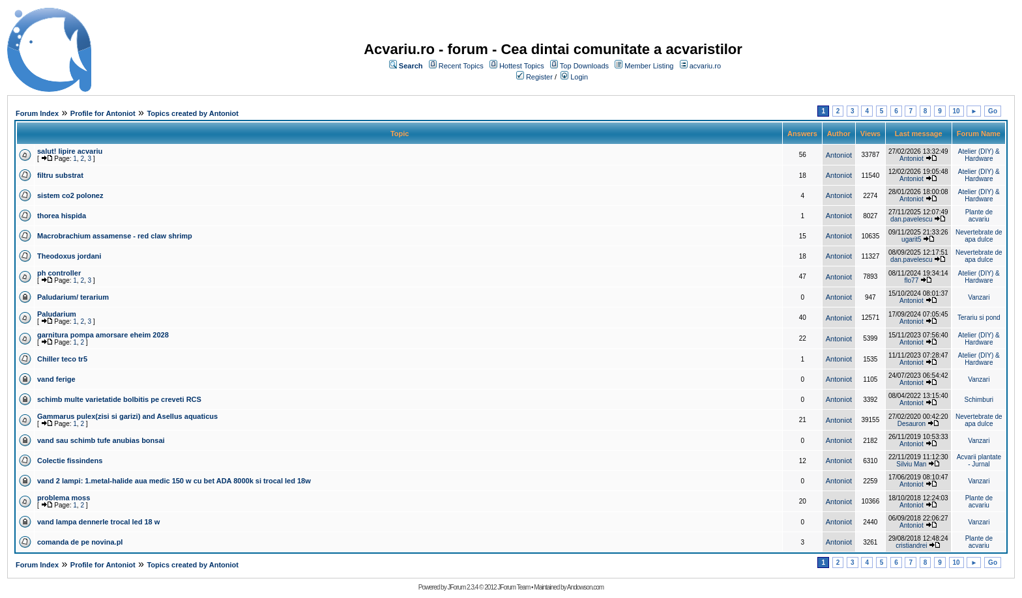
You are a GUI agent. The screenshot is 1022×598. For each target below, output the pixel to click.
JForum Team (513, 587)
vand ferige (56, 379)
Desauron (912, 423)
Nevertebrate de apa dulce (979, 236)
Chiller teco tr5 (62, 359)
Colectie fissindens (69, 460)
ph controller (59, 273)
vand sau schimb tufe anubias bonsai (101, 440)
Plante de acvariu (979, 215)
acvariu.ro (705, 66)
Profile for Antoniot (103, 113)
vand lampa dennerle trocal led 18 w (98, 522)
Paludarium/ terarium (73, 297)
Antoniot (839, 155)
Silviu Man (911, 464)
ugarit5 (911, 239)
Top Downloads (584, 66)
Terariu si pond (978, 317)
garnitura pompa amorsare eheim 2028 (103, 335)
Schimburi (979, 399)
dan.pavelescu (911, 219)
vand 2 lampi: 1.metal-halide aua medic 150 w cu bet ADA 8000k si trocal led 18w (174, 481)
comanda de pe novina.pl (80, 542)
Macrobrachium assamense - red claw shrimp (114, 236)
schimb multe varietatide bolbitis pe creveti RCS (119, 399)
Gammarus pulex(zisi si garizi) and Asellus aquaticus (127, 416)
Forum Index (37, 113)
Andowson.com (585, 587)
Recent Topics (461, 66)
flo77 (912, 280)
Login (579, 77)
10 (956, 111)
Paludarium (56, 314)
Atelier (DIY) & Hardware (979, 155)
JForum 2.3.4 (462, 587)
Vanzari (978, 297)
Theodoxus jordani (69, 256)
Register (539, 77)
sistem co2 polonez (70, 195)
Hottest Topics (521, 66)
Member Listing (648, 66)
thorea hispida (61, 216)
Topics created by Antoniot (193, 113)
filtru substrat (60, 175)
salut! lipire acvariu (69, 151)
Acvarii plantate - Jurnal (979, 460)
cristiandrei (911, 545)
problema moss (63, 498)
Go (992, 111)
